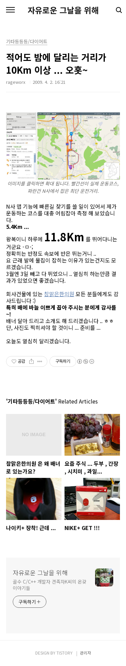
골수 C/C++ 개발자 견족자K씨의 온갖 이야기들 (49, 584)
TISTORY (64, 653)
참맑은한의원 (59, 294)
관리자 (85, 653)
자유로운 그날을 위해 (63, 10)
